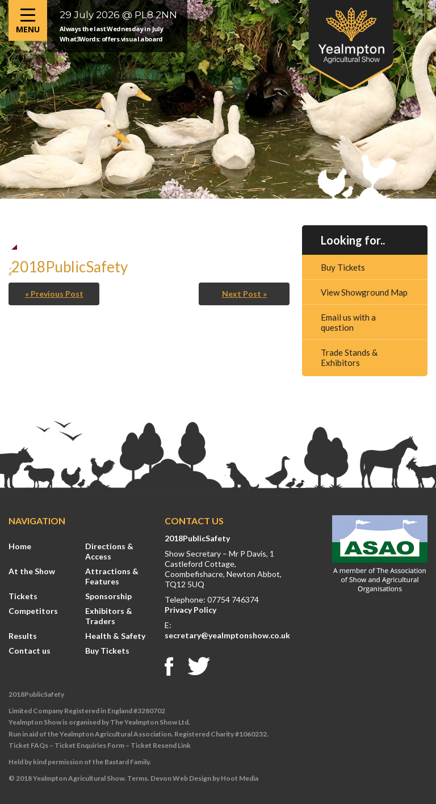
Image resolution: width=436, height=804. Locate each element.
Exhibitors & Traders (108, 616)
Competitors (33, 611)
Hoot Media (239, 778)
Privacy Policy (190, 609)
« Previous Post (54, 293)
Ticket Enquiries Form (89, 745)
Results (23, 636)
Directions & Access (109, 551)
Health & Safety (115, 636)
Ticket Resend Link (161, 745)
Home (20, 546)
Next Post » (244, 293)
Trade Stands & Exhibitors (349, 357)
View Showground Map (364, 292)
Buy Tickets (343, 267)
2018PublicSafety (197, 538)
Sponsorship (108, 596)
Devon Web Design (180, 778)
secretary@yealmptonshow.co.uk (227, 635)
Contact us (30, 650)
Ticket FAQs (28, 745)
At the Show (32, 571)
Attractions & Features (112, 576)
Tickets (23, 596)
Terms (137, 778)
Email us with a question (348, 322)
